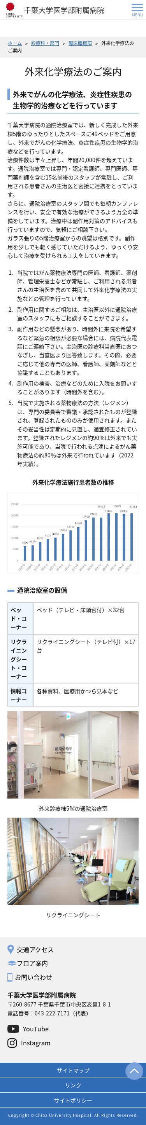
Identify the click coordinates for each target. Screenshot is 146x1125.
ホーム (15, 43)
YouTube (36, 1028)
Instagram (36, 1042)
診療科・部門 (45, 43)
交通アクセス (35, 949)
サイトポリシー (73, 1100)
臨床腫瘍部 (80, 43)
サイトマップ (73, 1070)
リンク (73, 1085)
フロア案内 (32, 963)
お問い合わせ (33, 977)
